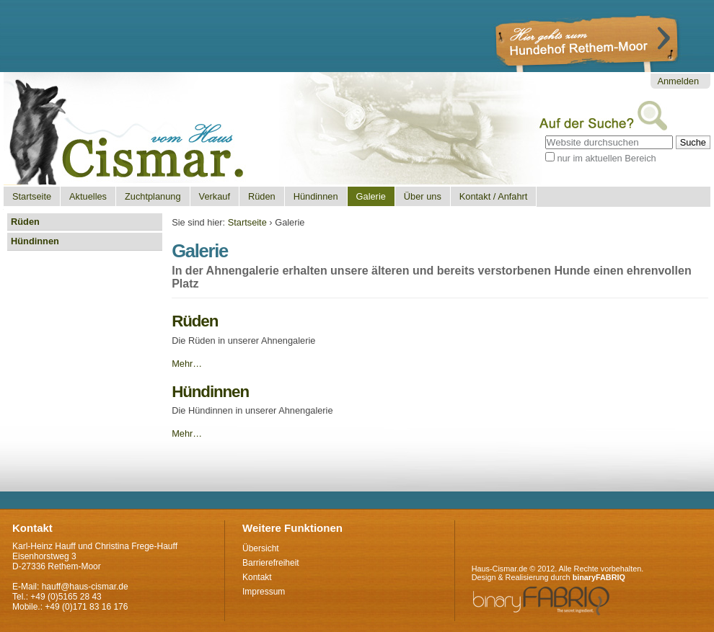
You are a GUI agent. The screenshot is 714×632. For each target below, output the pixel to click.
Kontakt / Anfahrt (493, 196)
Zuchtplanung (153, 196)
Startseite (31, 196)
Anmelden (678, 81)
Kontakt (257, 577)
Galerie (371, 196)
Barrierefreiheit (270, 563)
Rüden (262, 196)
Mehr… (187, 363)
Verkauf (214, 196)
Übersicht (260, 548)
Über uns (422, 196)
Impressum (263, 592)
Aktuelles (88, 196)
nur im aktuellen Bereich (606, 158)
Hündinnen (316, 196)
